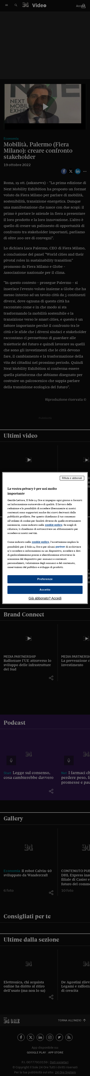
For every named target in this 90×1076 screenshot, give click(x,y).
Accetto (45, 589)
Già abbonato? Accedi (45, 598)
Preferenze (45, 579)
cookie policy (53, 524)
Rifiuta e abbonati (72, 478)
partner (60, 546)
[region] (45, 538)
